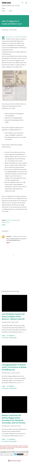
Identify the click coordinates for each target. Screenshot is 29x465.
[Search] (22, 3)
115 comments (11, 439)
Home (3, 11)
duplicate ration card (13, 220)
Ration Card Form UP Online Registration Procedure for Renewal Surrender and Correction (14, 419)
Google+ (26, 455)
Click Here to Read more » (9, 337)
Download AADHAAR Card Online (9, 446)
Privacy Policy (10, 448)
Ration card (5, 222)
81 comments (11, 335)
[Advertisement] (14, 276)
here (6, 161)
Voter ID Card (13, 447)
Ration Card (6, 447)
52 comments (11, 386)
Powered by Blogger (14, 460)
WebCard (6, 2)
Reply (8, 243)
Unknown (9, 236)
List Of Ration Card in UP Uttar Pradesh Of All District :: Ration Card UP (13, 316)
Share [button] (3, 225)
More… (11, 11)
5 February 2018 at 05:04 (19, 236)
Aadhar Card (22, 446)
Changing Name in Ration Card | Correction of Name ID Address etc (14, 367)
